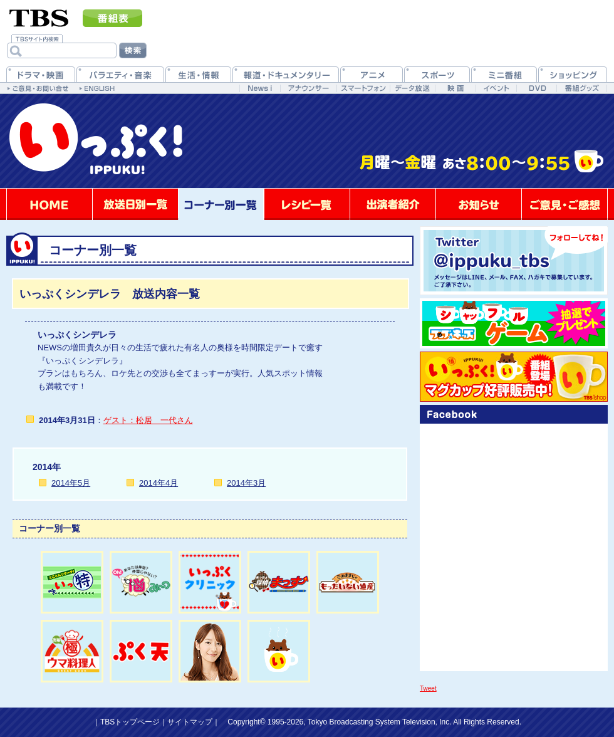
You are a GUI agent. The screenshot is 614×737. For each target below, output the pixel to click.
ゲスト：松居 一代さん (148, 420)
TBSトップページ (130, 722)
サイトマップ (189, 722)
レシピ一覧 (307, 204)
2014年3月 (246, 483)
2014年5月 (70, 483)
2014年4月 (158, 483)
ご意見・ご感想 (564, 204)
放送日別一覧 (135, 204)
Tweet (428, 688)
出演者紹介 (392, 204)
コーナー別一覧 (221, 204)
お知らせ (478, 204)
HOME (49, 204)
